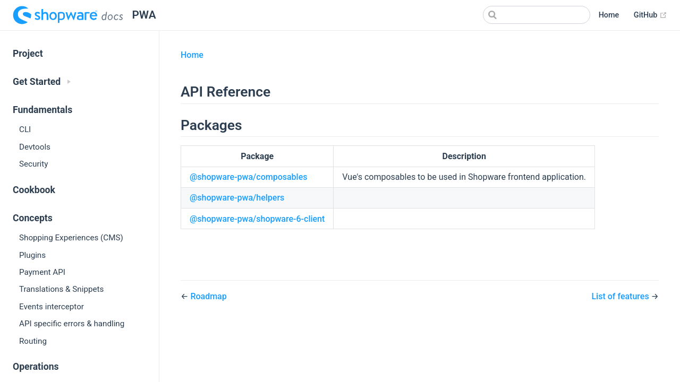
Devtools (34, 147)
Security (33, 164)
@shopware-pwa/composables (248, 177)
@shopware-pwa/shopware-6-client (257, 219)
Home (609, 15)
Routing (33, 341)
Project (28, 53)
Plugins (32, 255)
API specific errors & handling (71, 323)
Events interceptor (51, 306)
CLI (25, 129)
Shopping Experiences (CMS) (71, 237)
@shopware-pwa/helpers (237, 198)
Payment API (42, 272)
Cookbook (34, 190)
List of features (621, 296)
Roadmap (208, 296)
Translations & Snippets (61, 289)
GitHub (650, 15)
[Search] (536, 15)
